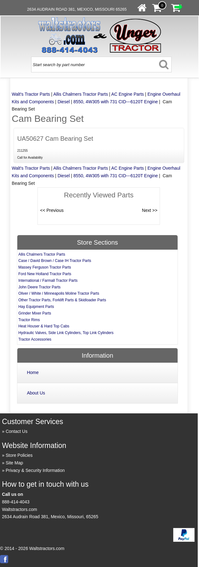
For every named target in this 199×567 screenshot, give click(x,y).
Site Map (14, 462)
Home (32, 372)
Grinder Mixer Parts (34, 313)
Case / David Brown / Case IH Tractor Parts (54, 260)
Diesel (64, 101)
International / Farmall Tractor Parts (47, 280)
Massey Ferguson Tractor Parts (44, 267)
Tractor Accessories (34, 339)
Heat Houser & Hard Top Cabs (43, 326)
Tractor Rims (29, 320)
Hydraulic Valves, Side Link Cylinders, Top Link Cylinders (65, 333)
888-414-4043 (15, 501)
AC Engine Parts (127, 94)
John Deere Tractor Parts (39, 287)
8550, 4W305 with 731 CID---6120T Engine (115, 101)
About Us (36, 392)
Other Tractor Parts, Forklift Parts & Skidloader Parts (62, 300)
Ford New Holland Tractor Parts (44, 274)
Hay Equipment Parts (36, 306)
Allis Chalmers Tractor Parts (80, 94)
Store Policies (19, 455)
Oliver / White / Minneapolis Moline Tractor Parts (58, 293)
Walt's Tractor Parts (31, 94)
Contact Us (16, 431)
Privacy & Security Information (35, 470)
